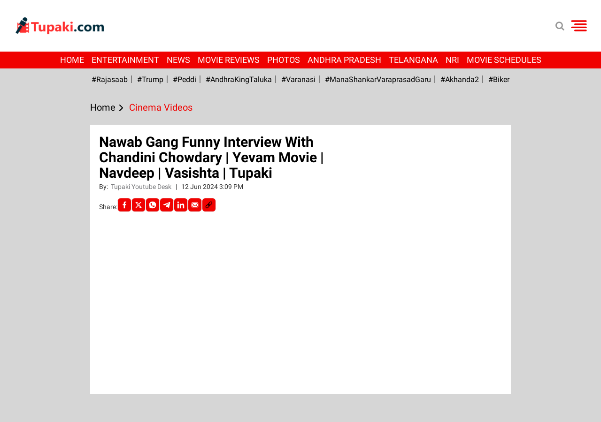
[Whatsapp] (153, 205)
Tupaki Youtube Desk (142, 186)
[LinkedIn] (181, 205)
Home (72, 60)
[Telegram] (167, 205)
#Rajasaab (110, 79)
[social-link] (209, 205)
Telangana (413, 60)
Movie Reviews (229, 60)
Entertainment (125, 60)
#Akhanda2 (459, 79)
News (178, 60)
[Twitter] (138, 205)
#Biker (498, 79)
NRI (452, 60)
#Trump (150, 79)
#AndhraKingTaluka (239, 79)
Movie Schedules (504, 60)
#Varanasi (298, 79)
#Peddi (184, 79)
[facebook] (124, 205)
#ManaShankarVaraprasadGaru (378, 79)
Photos (283, 60)
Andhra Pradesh (344, 60)
